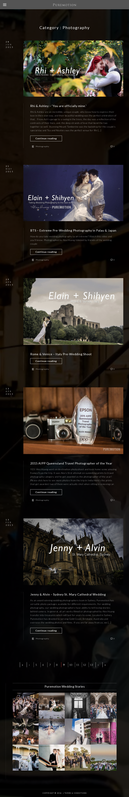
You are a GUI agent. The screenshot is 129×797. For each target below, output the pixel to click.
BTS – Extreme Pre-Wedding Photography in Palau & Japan (73, 230)
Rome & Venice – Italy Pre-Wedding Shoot (61, 354)
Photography (42, 146)
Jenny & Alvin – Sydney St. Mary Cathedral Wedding (68, 594)
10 (70, 664)
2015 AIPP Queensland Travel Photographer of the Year (71, 463)
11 (77, 664)
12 (84, 664)
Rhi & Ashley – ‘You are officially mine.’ (58, 106)
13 (91, 664)
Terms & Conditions (75, 793)
